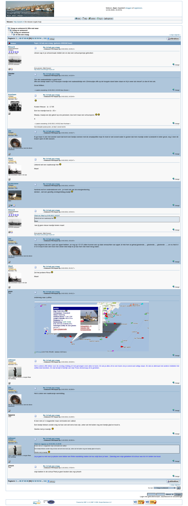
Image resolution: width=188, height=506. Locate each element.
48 (25, 38)
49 (27, 38)
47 (23, 38)
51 (33, 38)
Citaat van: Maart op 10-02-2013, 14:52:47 (47, 215)
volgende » (177, 35)
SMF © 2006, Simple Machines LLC (101, 502)
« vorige (171, 35)
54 (40, 38)
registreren (138, 8)
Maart (10, 158)
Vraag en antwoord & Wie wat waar (25, 28)
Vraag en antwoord (19, 30)
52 (35, 38)
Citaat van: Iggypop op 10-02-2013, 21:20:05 (47, 444)
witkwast (11, 360)
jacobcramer (13, 184)
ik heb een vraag (22, 35)
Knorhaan (12, 94)
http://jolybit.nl (19, 22)
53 (38, 38)
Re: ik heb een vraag (51, 47)
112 (45, 38)
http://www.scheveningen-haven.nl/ (44, 69)
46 (20, 38)
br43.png (38, 352)
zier (9, 131)
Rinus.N (11, 47)
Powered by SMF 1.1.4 (83, 502)
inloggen (128, 8)
